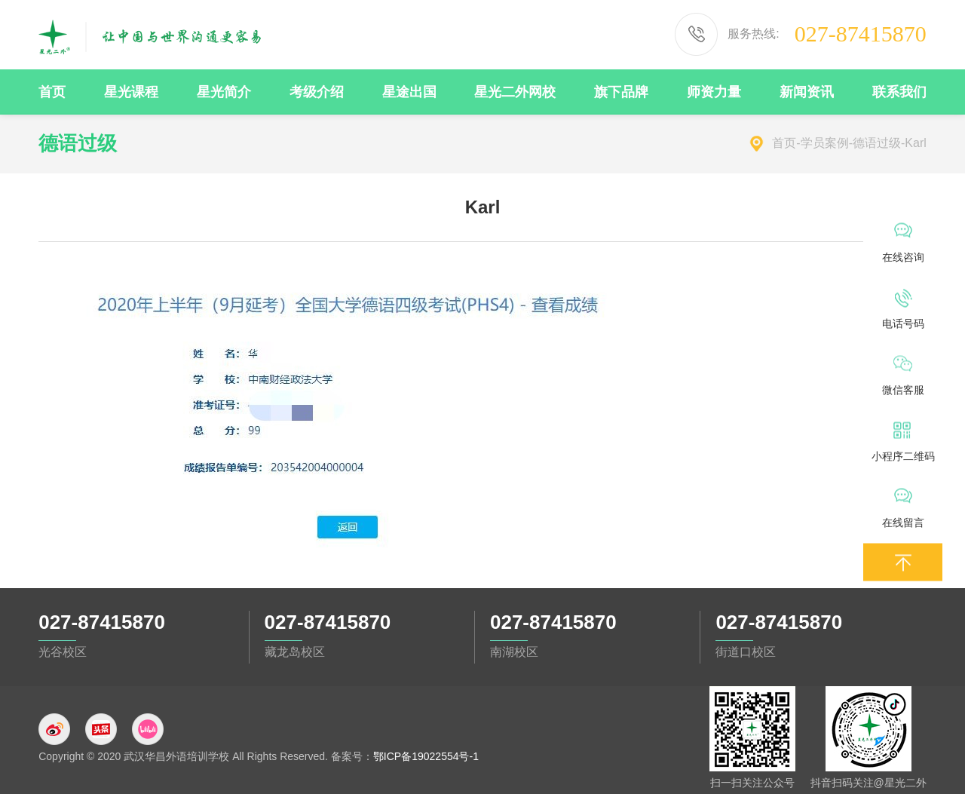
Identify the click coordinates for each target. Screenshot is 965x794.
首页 (784, 142)
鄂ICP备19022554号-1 (426, 756)
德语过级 (877, 142)
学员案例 (825, 142)
